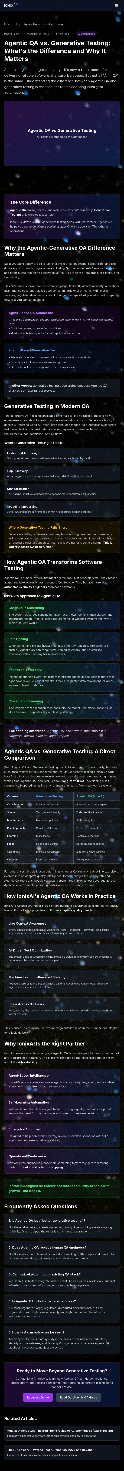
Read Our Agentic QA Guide (78, 1397)
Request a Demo (38, 1397)
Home (7, 24)
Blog (17, 24)
